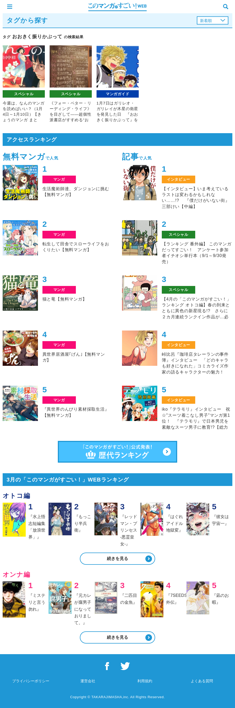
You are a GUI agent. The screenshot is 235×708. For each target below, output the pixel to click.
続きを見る (117, 558)
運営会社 (87, 681)
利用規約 (144, 681)
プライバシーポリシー (30, 681)
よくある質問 (202, 681)
